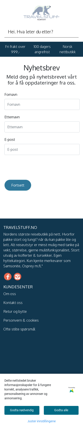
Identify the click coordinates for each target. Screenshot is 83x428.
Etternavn (12, 117)
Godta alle (61, 410)
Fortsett (17, 185)
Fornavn (10, 94)
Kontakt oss (13, 302)
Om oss (9, 294)
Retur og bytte (15, 311)
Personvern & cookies (21, 320)
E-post (9, 139)
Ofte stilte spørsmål (19, 329)
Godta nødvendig (22, 410)
